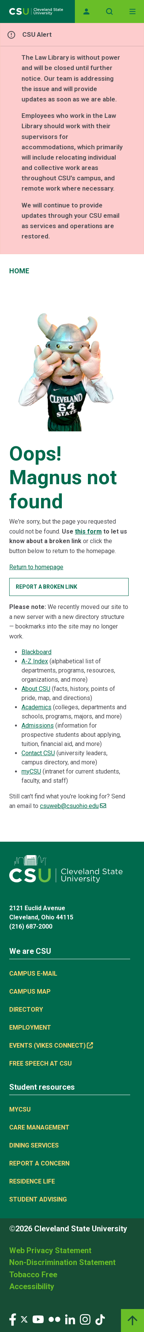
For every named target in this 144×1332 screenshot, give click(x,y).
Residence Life (32, 1181)
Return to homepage (36, 567)
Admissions (38, 725)
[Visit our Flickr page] (54, 1319)
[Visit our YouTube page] (38, 1319)
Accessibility (31, 1286)
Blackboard (36, 652)
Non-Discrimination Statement (62, 1262)
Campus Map (30, 991)
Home (19, 271)
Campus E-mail (33, 973)
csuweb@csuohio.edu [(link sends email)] (73, 806)
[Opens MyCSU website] (86, 11)
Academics (36, 707)
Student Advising (38, 1199)
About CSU (36, 688)
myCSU (31, 771)
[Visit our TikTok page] (100, 1319)
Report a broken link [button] (46, 587)
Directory (26, 1009)
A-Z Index (35, 661)
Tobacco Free (33, 1274)
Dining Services (34, 1145)
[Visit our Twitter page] (24, 1319)
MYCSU (20, 1109)
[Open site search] (109, 11)
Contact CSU (38, 753)
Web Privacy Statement (50, 1250)
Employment (30, 1027)
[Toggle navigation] (132, 11)
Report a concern (39, 1163)
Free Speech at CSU (40, 1063)
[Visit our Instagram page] (85, 1319)
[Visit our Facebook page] (12, 1319)
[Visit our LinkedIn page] (70, 1319)
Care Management (39, 1127)
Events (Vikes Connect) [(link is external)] (51, 1045)
